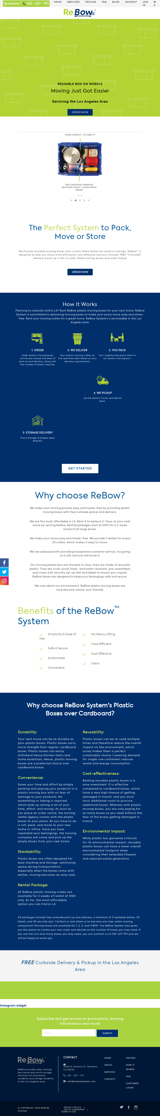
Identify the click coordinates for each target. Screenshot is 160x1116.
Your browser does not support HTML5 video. (80, 56)
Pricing (130, 1057)
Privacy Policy (73, 1107)
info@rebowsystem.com (81, 1081)
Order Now (80, 112)
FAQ (128, 1076)
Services (109, 1072)
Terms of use (68, 1111)
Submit (107, 1033)
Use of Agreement (74, 1109)
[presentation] (78, 195)
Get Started (80, 468)
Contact (109, 1079)
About (108, 1065)
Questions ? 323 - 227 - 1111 (26, 3)
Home (107, 1057)
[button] (71, 200)
